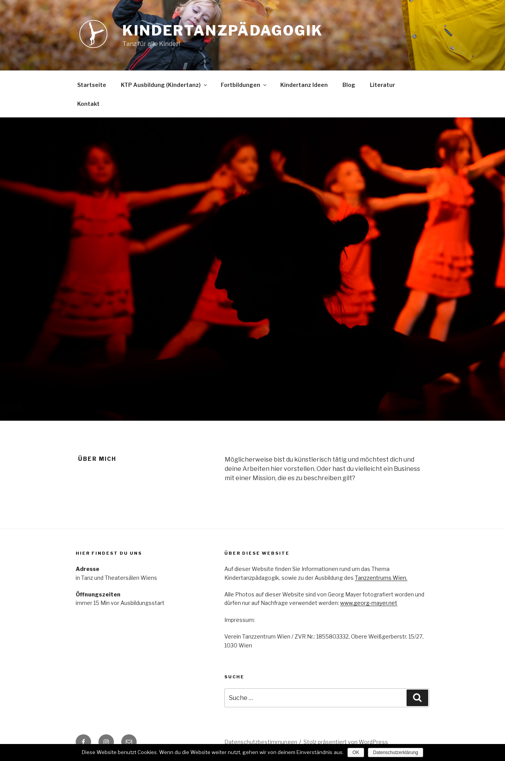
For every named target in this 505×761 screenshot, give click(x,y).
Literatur (382, 85)
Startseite (91, 85)
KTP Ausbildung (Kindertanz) (164, 85)
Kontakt (88, 103)
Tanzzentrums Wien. (381, 577)
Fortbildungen (244, 85)
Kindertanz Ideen (304, 85)
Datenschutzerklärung (395, 752)
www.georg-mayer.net (368, 603)
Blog (348, 85)
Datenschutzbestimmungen (260, 742)
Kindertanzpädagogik (222, 30)
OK (355, 752)
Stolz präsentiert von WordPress (345, 742)
